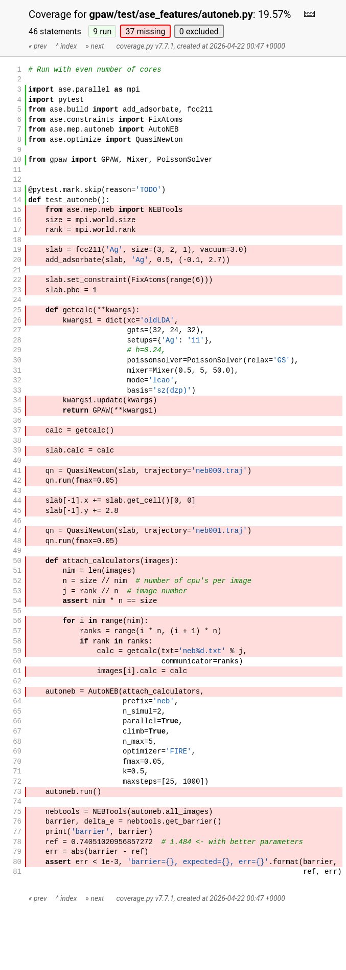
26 (17, 321)
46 (17, 521)
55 (17, 611)
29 (17, 350)
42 (17, 481)
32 (17, 380)
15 (17, 210)
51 (17, 571)
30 (17, 360)
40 (17, 461)
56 (17, 621)
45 (17, 511)
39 (17, 451)
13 (17, 190)
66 (17, 721)
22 (17, 280)
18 (17, 240)
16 (17, 220)
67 (17, 732)
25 (17, 310)
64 (17, 701)
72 (17, 782)
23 (17, 290)
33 (17, 391)
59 (17, 651)
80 (17, 862)
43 (17, 491)
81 (17, 872)
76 (17, 822)
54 (17, 601)
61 (17, 671)
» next (95, 46)
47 (17, 531)
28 (17, 341)
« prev (38, 46)
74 (17, 802)
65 (17, 712)
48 (17, 541)
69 (17, 752)
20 (17, 260)
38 (17, 441)
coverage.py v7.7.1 (145, 46)
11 (17, 170)
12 (17, 180)
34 (17, 400)
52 (17, 581)
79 (17, 852)
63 (17, 692)
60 (17, 661)
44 (17, 501)
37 (145, 31)
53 (17, 591)
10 (17, 160)
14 (17, 200)
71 (17, 772)
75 (17, 812)
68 (17, 742)
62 (17, 681)
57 (17, 631)
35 (17, 411)
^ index (66, 46)
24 (17, 300)
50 (17, 561)
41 (17, 471)
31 (17, 371)
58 (17, 641)
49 (17, 551)
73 (17, 792)
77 (17, 832)
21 (17, 270)
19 (17, 250)
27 (17, 330)
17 (17, 230)
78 (17, 842)
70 (17, 762)
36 (17, 421)
